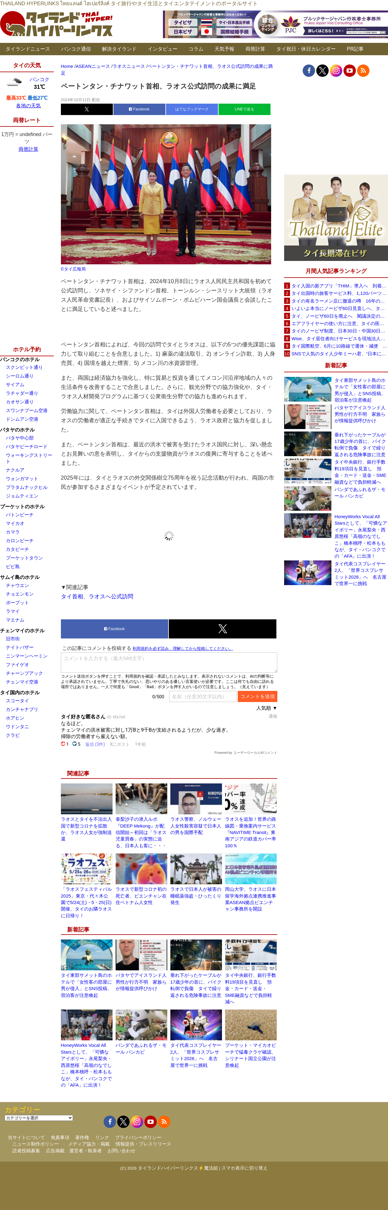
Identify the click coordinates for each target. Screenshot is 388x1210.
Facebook (139, 109)
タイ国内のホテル (20, 692)
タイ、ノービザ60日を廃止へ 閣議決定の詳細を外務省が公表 (340, 316)
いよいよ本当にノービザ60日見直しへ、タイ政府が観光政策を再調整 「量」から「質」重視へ (340, 308)
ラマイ (13, 611)
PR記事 (355, 49)
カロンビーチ (20, 540)
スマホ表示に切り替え (244, 1168)
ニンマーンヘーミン (27, 656)
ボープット (17, 602)
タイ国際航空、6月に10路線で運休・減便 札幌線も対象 (340, 346)
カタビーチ (17, 549)
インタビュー (162, 49)
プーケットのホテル (22, 506)
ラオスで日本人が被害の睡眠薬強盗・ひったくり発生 (195, 895)
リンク (102, 1137)
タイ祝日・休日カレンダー (306, 49)
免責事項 (60, 1137)
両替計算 (255, 49)
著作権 (82, 1137)
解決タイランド (119, 49)
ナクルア (15, 470)
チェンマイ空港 (22, 681)
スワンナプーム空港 (27, 410)
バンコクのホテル (20, 359)
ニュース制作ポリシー (35, 1143)
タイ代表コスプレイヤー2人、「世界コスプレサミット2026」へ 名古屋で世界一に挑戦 (360, 573)
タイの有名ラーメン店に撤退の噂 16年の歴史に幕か (340, 301)
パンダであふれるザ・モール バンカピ (360, 492)
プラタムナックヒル (27, 487)
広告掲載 (55, 1150)
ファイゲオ (17, 664)
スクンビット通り (24, 367)
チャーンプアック (24, 673)
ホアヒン (15, 718)
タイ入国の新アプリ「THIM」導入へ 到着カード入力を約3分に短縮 (340, 285)
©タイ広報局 (73, 268)
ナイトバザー (20, 647)
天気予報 (224, 49)
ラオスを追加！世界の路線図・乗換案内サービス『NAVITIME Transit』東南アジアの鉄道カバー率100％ (250, 832)
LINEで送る (244, 109)
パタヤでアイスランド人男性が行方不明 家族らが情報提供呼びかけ (141, 982)
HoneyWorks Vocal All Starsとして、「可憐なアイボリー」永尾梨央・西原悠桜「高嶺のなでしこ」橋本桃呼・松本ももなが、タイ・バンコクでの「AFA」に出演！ (86, 1065)
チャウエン (17, 585)
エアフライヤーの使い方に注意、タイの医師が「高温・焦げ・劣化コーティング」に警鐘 (340, 323)
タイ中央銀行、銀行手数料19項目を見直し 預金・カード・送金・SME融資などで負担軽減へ (250, 988)
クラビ (13, 735)
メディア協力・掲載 (89, 1143)
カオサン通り (20, 401)
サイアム (15, 384)
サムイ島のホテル (20, 577)
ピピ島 (13, 566)
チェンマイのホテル (22, 630)
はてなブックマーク (192, 109)
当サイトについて (26, 1137)
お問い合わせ (121, 1150)
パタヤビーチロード (27, 446)
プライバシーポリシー (138, 1137)
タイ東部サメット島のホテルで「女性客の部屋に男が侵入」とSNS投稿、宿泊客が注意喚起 (360, 390)
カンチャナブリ (22, 709)
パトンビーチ (20, 514)
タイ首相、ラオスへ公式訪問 (97, 596)
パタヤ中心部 (20, 437)
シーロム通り (20, 375)
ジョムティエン (22, 495)
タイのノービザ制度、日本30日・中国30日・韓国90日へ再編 (340, 330)
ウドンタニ (17, 726)
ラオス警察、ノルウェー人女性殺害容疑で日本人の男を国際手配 (195, 825)
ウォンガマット (22, 478)
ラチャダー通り (22, 393)
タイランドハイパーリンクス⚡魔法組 (178, 1168)
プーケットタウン (24, 557)
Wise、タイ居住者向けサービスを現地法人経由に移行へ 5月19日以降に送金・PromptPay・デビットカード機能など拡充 (340, 338)
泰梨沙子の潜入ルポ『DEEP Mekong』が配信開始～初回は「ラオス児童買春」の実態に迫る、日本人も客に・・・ (141, 832)
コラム (196, 49)
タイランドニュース (28, 49)
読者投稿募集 (26, 1150)
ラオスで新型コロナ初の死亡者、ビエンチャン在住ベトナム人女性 (141, 895)
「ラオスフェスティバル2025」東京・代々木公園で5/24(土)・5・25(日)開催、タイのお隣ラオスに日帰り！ (86, 902)
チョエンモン (20, 594)
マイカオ (15, 523)
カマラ (13, 532)
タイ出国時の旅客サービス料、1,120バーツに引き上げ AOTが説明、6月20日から (340, 293)
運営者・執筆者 (85, 1150)
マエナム (15, 619)
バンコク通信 (76, 49)
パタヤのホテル (17, 429)
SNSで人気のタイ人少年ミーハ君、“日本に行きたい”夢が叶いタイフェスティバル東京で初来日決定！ (340, 353)
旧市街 (13, 638)
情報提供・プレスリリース (143, 1143)
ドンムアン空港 (22, 419)
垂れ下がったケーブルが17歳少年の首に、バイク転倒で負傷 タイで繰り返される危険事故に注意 (360, 444)
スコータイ (17, 700)
